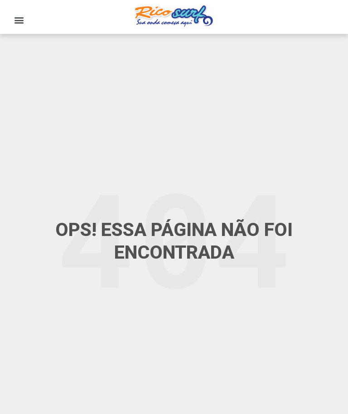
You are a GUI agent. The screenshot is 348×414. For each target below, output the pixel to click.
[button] (18, 20)
